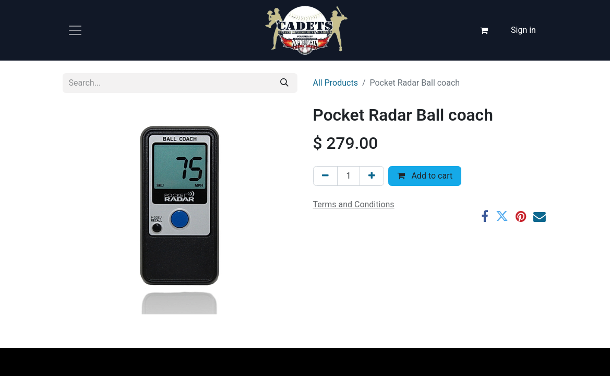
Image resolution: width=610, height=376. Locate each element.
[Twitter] (502, 216)
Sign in (523, 30)
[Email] (539, 216)
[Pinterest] (521, 216)
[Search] (284, 83)
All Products (335, 83)
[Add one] (372, 176)
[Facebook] (484, 216)
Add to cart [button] (424, 176)
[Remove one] (325, 176)
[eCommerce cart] (484, 30)
